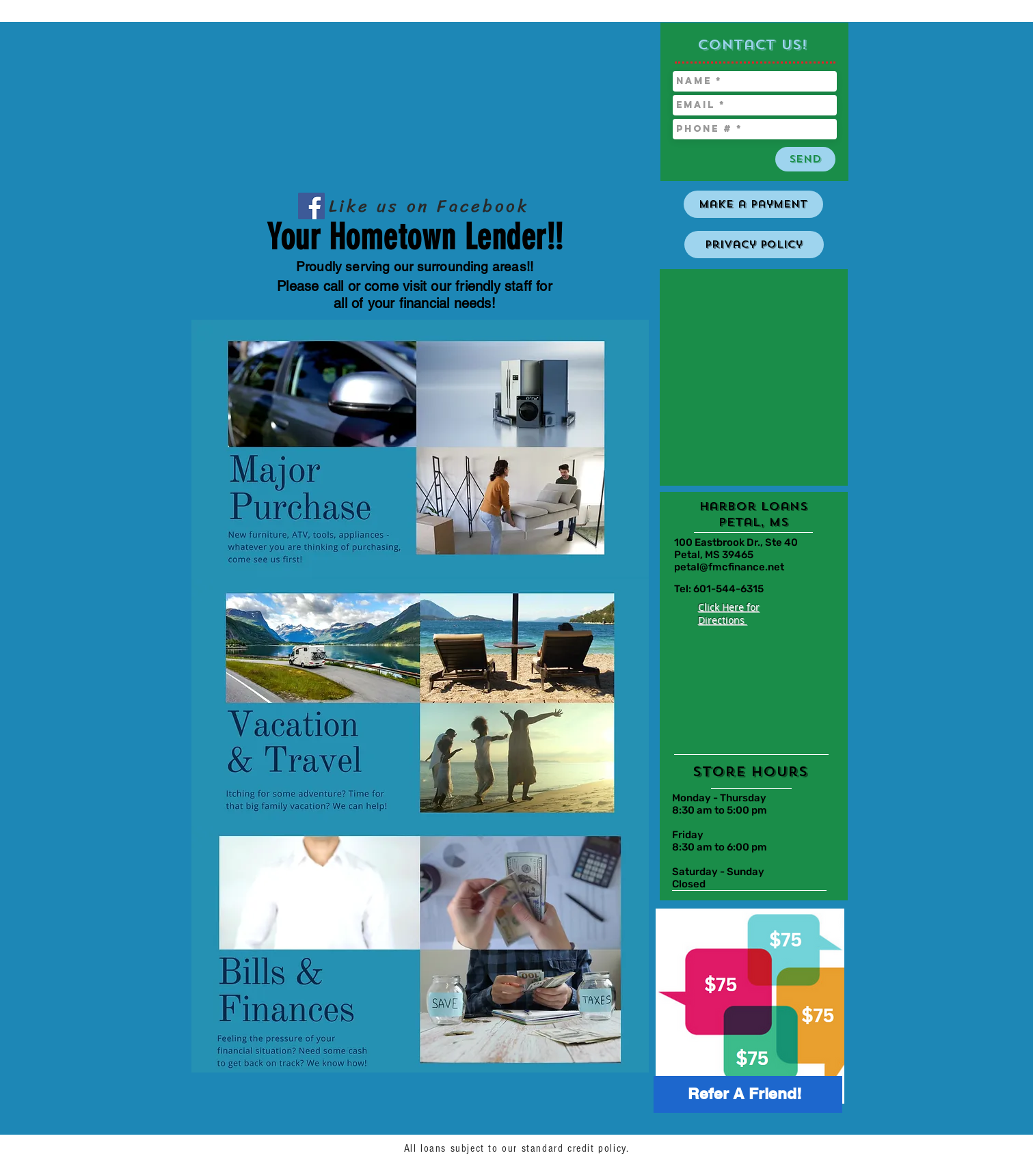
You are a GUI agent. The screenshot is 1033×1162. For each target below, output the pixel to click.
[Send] (805, 159)
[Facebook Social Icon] (311, 206)
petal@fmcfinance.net (729, 567)
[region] (742, 1007)
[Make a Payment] (753, 204)
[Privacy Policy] (754, 244)
